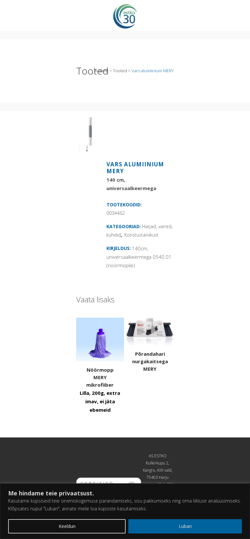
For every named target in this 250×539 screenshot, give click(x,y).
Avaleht (101, 71)
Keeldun (67, 526)
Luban (185, 526)
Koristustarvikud (141, 235)
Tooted (120, 71)
